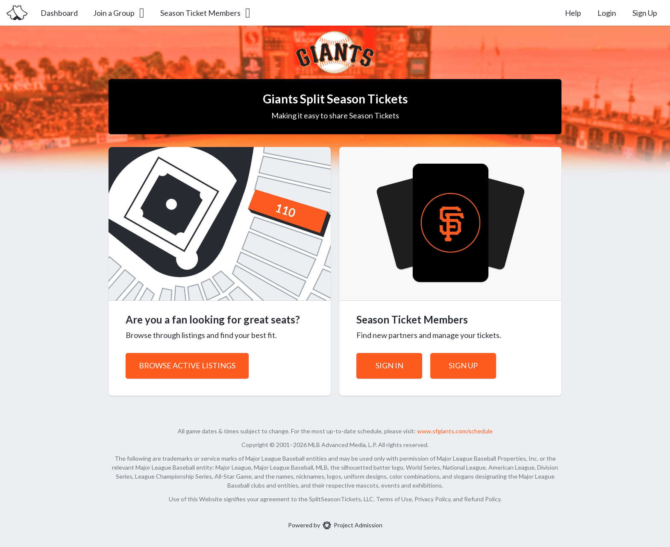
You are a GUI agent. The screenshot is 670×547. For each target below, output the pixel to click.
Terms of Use (394, 499)
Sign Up (644, 13)
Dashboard (59, 13)
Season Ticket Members (206, 13)
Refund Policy (482, 499)
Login (606, 13)
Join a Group (119, 13)
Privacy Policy (432, 499)
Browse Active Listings (187, 365)
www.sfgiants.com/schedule (455, 431)
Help (573, 13)
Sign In (389, 365)
